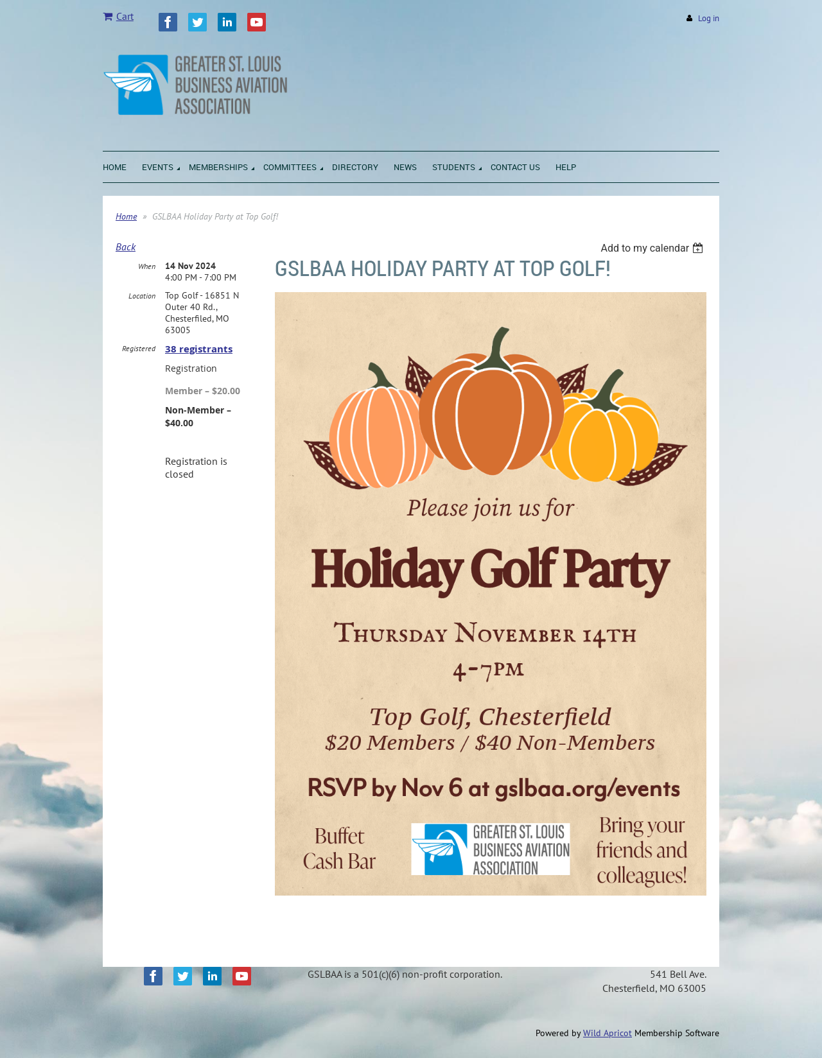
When (146, 266)
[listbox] (653, 248)
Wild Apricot (607, 1033)
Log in (708, 18)
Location (141, 295)
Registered (138, 348)
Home (126, 216)
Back (126, 246)
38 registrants (198, 349)
